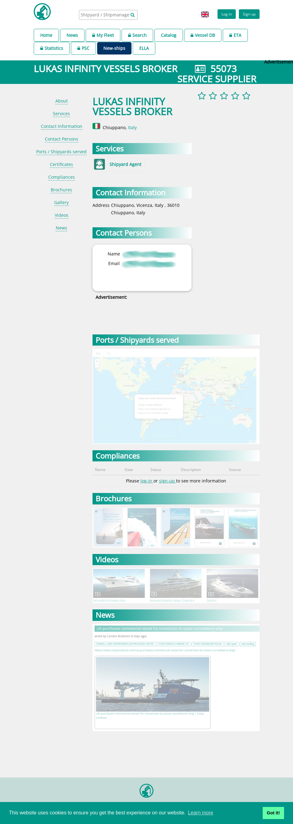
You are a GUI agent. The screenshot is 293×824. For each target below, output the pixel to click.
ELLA (144, 48)
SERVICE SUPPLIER (216, 79)
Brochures (61, 190)
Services (61, 113)
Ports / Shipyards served (61, 152)
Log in (227, 13)
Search (137, 35)
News (72, 35)
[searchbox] (105, 15)
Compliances (61, 177)
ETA (235, 35)
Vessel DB (203, 35)
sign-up (167, 481)
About (61, 101)
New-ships (114, 48)
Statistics (51, 48)
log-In (146, 481)
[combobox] (108, 15)
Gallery (61, 202)
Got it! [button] (273, 812)
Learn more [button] (200, 812)
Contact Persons (61, 139)
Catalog (168, 35)
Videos (61, 215)
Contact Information (61, 126)
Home (46, 35)
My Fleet (103, 35)
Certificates (61, 164)
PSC (83, 48)
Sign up (249, 13)
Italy (132, 127)
